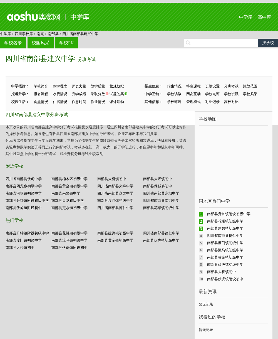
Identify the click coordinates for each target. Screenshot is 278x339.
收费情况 (60, 94)
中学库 (245, 17)
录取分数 (98, 94)
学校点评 (212, 94)
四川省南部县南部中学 (161, 200)
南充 (40, 34)
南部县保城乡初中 (157, 186)
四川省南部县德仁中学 (115, 208)
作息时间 (79, 102)
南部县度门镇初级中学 (115, 200)
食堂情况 (41, 102)
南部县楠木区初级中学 (69, 179)
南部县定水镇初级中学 (69, 208)
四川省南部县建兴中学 (80, 34)
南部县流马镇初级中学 (69, 240)
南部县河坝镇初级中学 (24, 193)
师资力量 (79, 86)
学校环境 (174, 102)
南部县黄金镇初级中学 (69, 186)
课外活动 (117, 102)
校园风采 (40, 42)
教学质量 (98, 86)
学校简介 (41, 86)
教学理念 (60, 86)
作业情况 (98, 102)
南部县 (53, 34)
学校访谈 (174, 94)
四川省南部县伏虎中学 (24, 179)
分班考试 (87, 59)
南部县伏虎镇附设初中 (24, 208)
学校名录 (13, 42)
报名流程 (41, 94)
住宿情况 (60, 102)
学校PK (66, 42)
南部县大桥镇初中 (111, 179)
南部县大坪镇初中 (157, 179)
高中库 (264, 17)
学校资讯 (231, 94)
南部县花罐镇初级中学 (161, 208)
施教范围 (250, 86)
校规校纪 (117, 86)
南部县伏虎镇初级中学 (161, 240)
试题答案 (117, 94)
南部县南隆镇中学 (65, 193)
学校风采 (250, 94)
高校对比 (231, 102)
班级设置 (212, 86)
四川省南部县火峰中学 (115, 186)
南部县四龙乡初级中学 (24, 186)
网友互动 (193, 94)
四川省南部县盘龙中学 (115, 193)
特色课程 (193, 86)
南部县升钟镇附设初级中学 (27, 200)
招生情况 (174, 86)
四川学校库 (24, 34)
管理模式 (193, 102)
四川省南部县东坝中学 (161, 193)
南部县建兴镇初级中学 (115, 233)
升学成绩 (79, 94)
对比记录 (212, 102)
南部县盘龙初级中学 (67, 200)
